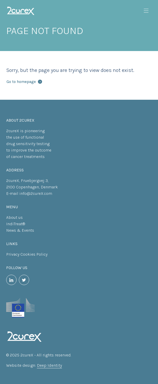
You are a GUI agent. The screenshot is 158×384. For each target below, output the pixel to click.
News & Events (20, 230)
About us (14, 217)
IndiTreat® (15, 223)
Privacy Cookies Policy (27, 254)
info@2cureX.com (35, 193)
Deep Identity (49, 365)
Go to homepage (24, 81)
